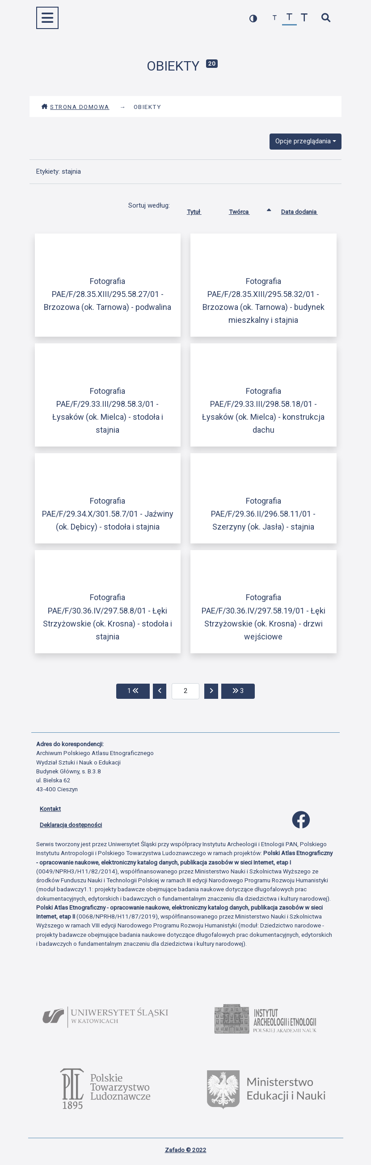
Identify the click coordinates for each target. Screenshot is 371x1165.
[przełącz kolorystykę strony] (253, 18)
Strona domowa (75, 106)
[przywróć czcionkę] (289, 18)
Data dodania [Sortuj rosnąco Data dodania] (306, 210)
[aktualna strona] (186, 691)
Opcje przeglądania (303, 141)
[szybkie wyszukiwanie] (325, 18)
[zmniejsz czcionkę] (274, 18)
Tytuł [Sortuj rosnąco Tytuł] (201, 210)
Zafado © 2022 (186, 1149)
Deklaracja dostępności (71, 824)
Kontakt (50, 808)
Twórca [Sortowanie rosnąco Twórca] (246, 210)
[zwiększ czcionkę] (304, 18)
